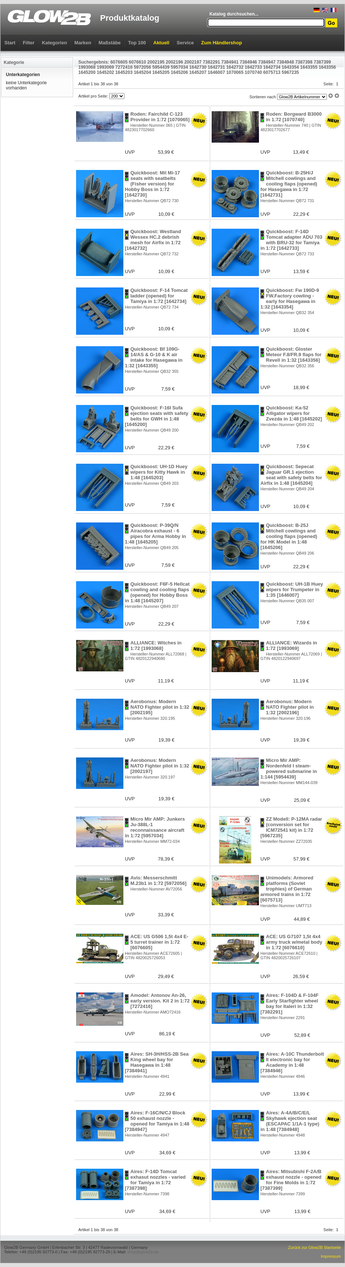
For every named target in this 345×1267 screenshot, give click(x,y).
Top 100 (137, 42)
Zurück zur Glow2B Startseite (314, 1247)
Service (185, 42)
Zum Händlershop (221, 42)
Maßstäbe (110, 42)
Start (10, 42)
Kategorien (54, 42)
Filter (29, 42)
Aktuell (161, 42)
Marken (82, 42)
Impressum (331, 1256)
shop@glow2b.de (142, 1252)
